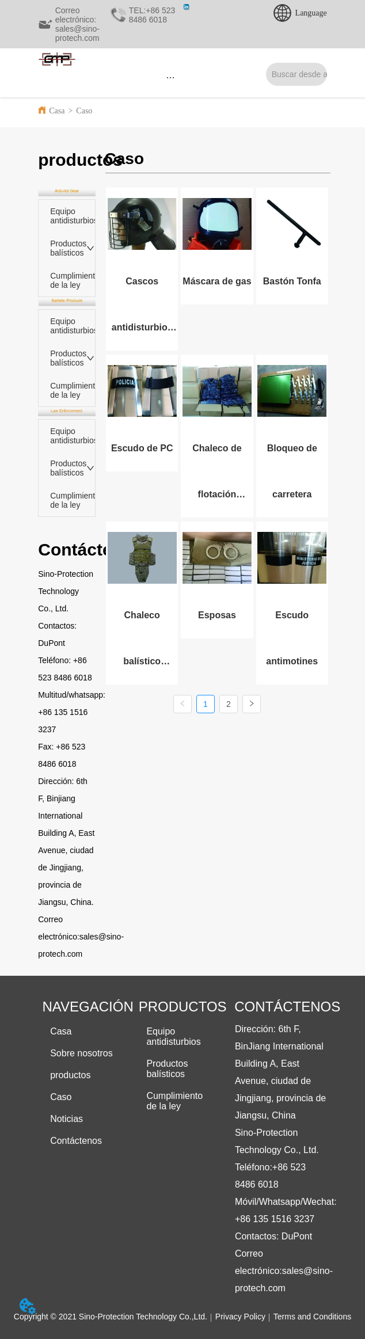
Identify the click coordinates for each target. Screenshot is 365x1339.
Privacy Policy (240, 1316)
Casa (56, 110)
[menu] (170, 77)
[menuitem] (170, 77)
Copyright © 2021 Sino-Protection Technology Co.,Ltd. (110, 1316)
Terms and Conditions (312, 1316)
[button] (171, 77)
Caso (84, 110)
